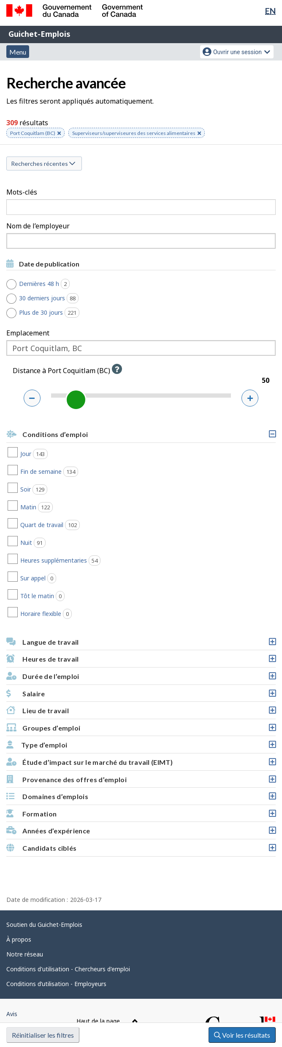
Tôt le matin (72, 596)
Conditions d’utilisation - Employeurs (56, 984)
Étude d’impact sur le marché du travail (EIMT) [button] (140, 764)
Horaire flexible (75, 614)
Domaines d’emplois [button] (140, 798)
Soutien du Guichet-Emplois (44, 925)
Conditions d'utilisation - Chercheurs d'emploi (68, 969)
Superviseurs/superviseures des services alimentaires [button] (136, 133)
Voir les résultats (242, 1035)
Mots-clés (21, 192)
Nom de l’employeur (38, 226)
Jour (63, 454)
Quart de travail (79, 525)
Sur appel (68, 578)
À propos (18, 939)
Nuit (62, 543)
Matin (66, 507)
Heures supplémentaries (90, 560)
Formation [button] (140, 815)
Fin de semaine (79, 472)
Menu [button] (17, 52)
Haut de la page (107, 1021)
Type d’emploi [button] (140, 746)
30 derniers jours (52, 298)
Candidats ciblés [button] (140, 850)
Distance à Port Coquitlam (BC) (69, 370)
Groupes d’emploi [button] (140, 729)
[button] (117, 369)
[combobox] (141, 241)
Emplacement (27, 333)
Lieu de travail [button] (140, 712)
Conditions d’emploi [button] (140, 436)
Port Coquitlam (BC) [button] (35, 133)
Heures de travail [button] (140, 661)
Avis (11, 1014)
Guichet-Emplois (39, 34)
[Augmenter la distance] (249, 398)
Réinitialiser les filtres (43, 1035)
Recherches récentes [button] (43, 163)
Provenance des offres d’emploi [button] (140, 781)
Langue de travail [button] (140, 644)
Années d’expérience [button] (140, 832)
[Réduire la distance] (32, 398)
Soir (63, 489)
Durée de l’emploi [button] (140, 678)
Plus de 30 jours (52, 313)
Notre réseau (24, 954)
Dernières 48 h (47, 284)
